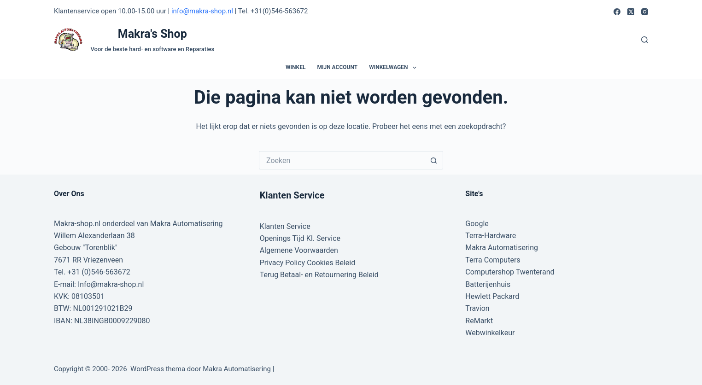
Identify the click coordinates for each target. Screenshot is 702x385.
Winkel (295, 67)
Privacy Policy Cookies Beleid (308, 262)
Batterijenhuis (487, 284)
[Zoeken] (644, 39)
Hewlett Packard (492, 296)
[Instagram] (644, 11)
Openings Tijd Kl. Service (300, 238)
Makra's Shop (152, 34)
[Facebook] (617, 11)
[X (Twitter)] (630, 11)
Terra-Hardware (490, 235)
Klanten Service (285, 226)
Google (477, 223)
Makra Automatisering (501, 247)
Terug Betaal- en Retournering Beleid (319, 274)
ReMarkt (479, 320)
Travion (477, 308)
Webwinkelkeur (490, 332)
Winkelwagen (394, 67)
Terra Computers (492, 260)
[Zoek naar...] (342, 160)
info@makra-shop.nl (202, 11)
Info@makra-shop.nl (111, 284)
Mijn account (337, 67)
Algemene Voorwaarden (299, 250)
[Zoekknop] (434, 160)
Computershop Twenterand (509, 272)
